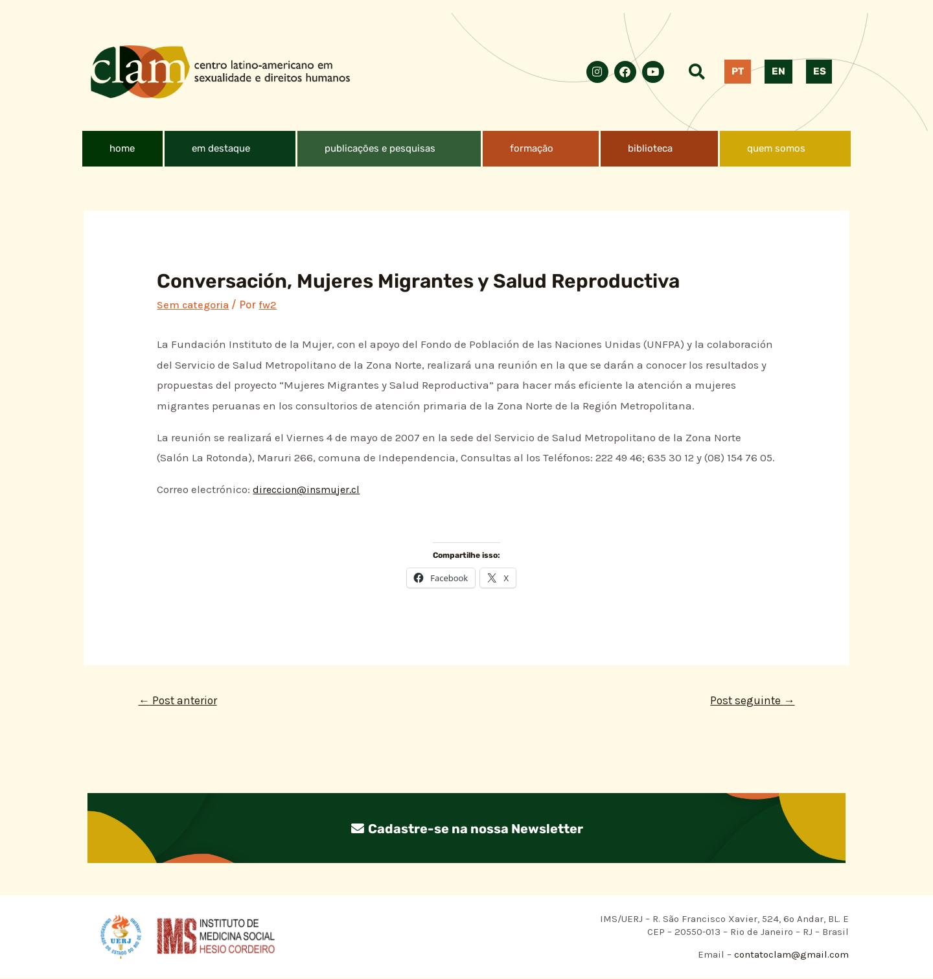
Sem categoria (194, 304)
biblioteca (650, 148)
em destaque (221, 148)
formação (531, 148)
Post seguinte (750, 701)
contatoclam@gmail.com (790, 956)
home (122, 148)
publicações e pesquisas (380, 148)
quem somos (776, 148)
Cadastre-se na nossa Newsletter (466, 829)
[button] (230, 149)
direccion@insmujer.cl (310, 489)
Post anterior (180, 701)
